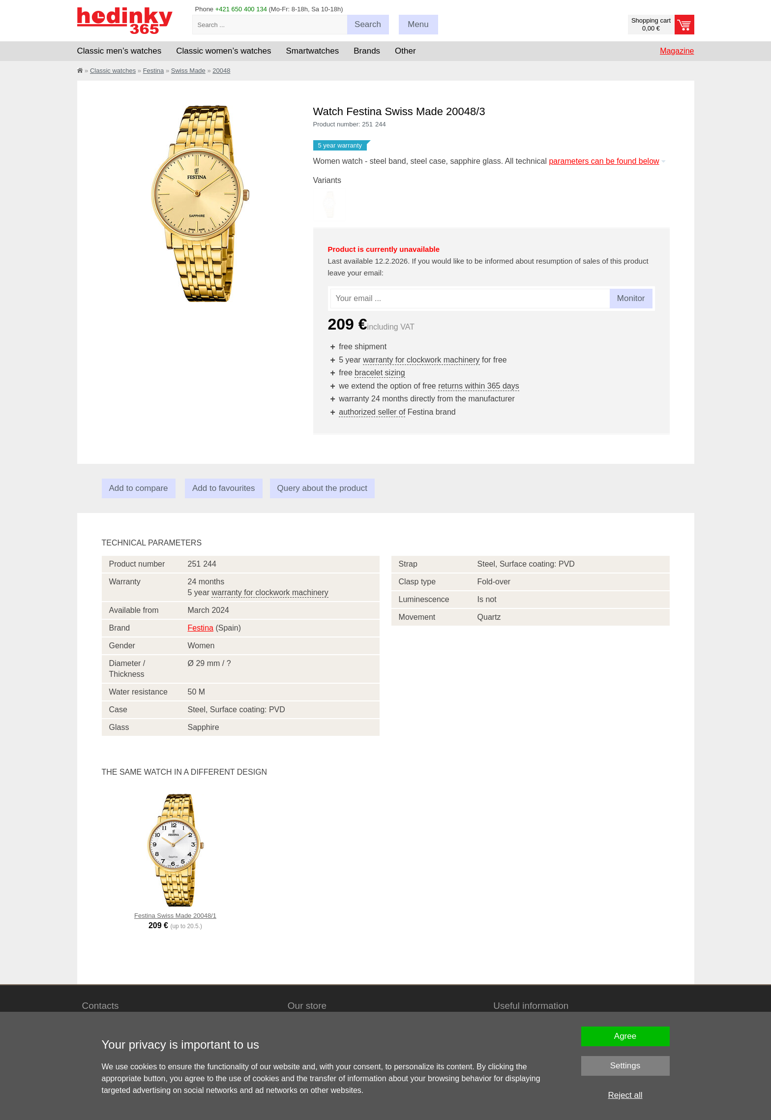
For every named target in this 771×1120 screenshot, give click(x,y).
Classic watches (113, 70)
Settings (625, 1065)
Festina (153, 70)
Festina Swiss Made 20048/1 (175, 915)
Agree (625, 1036)
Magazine (677, 51)
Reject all (625, 1095)
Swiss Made (188, 70)
